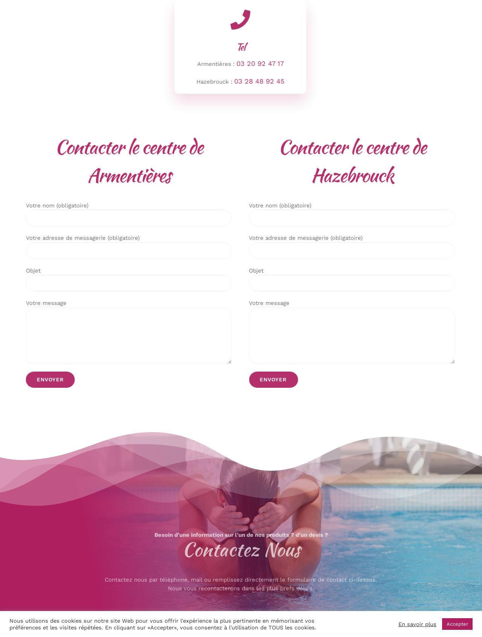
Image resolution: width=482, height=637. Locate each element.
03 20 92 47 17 (259, 63)
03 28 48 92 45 (258, 81)
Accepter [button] (457, 624)
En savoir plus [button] (417, 624)
